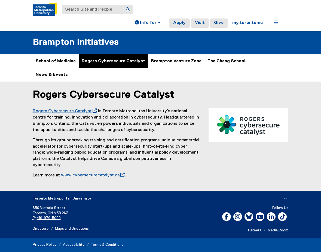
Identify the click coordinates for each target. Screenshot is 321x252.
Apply (179, 23)
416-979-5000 (49, 218)
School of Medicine (56, 61)
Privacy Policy (45, 245)
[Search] (127, 9)
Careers (254, 230)
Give (219, 23)
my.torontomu (247, 23)
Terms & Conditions (107, 245)
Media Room (278, 230)
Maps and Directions (72, 229)
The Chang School (226, 61)
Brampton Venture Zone (176, 61)
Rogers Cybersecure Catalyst (113, 61)
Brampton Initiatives (76, 42)
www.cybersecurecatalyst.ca (93, 175)
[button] (147, 23)
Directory (41, 229)
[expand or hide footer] (285, 198)
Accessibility (74, 245)
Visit (200, 23)
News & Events (52, 75)
